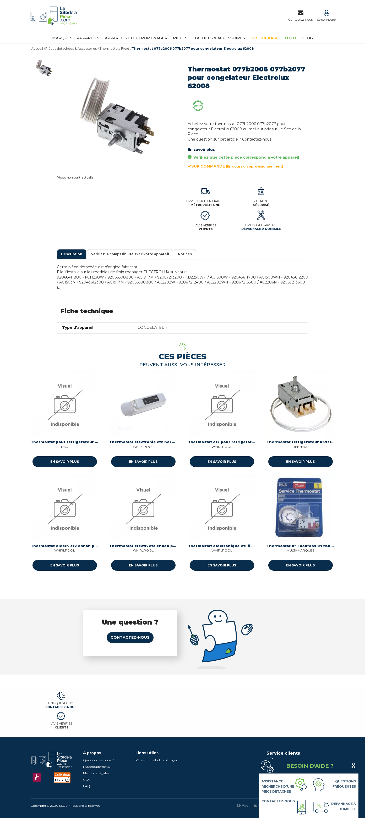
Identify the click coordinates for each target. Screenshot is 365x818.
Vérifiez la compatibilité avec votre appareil (130, 254)
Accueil (37, 49)
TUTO (290, 38)
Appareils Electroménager (136, 38)
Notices (185, 254)
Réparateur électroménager (156, 760)
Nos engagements (96, 767)
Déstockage (264, 38)
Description (71, 254)
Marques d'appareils (75, 38)
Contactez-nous (130, 637)
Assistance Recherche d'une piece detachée (278, 786)
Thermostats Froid (114, 49)
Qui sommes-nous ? (98, 760)
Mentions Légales (96, 773)
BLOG (307, 38)
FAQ (86, 786)
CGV (86, 780)
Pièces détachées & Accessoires (209, 38)
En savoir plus (201, 149)
